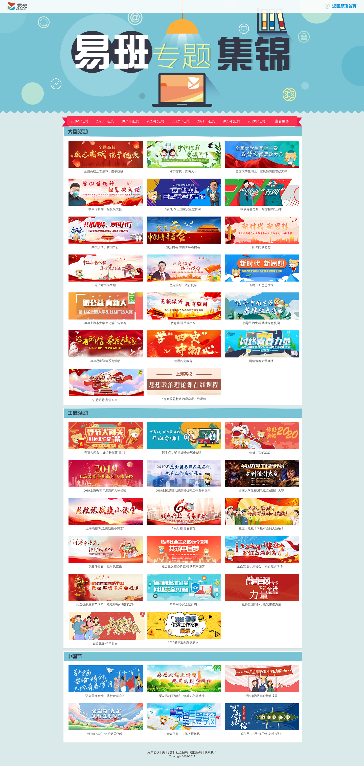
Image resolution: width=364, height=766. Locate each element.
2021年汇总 (206, 121)
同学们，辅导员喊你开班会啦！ (183, 452)
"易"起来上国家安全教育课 (183, 209)
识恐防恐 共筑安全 (105, 400)
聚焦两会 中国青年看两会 (183, 247)
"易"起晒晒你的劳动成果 (261, 696)
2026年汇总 (79, 121)
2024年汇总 (130, 121)
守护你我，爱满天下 (183, 171)
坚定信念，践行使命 (183, 285)
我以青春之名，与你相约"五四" (261, 209)
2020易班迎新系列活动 (105, 361)
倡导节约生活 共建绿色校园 (261, 323)
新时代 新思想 (261, 247)
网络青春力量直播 (261, 361)
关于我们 (168, 752)
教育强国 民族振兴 (183, 323)
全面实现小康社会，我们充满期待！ (261, 566)
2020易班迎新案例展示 (183, 642)
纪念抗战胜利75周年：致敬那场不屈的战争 (105, 604)
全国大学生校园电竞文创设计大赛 (261, 490)
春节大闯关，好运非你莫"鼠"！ (105, 452)
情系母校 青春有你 (183, 528)
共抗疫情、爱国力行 (105, 247)
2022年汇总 (181, 121)
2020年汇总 (231, 121)
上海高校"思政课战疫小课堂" (105, 528)
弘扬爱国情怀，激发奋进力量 (261, 604)
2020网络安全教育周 (183, 604)
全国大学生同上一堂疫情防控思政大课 (261, 171)
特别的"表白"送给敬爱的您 (105, 734)
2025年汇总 (105, 121)
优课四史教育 (183, 361)
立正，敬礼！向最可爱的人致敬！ (261, 528)
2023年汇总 (155, 121)
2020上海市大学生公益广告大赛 (105, 323)
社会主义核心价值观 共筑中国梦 (183, 566)
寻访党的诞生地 (105, 285)
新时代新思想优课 (261, 285)
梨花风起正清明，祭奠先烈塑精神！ (183, 696)
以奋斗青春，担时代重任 (105, 566)
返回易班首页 (344, 6)
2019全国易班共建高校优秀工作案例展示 (183, 490)
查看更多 (282, 121)
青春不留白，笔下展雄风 (183, 734)
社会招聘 (182, 752)
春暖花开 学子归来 (105, 644)
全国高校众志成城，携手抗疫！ (105, 171)
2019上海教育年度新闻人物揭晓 (105, 490)
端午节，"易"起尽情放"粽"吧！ (261, 734)
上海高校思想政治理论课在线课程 (183, 399)
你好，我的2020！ (261, 452)
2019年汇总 (256, 121)
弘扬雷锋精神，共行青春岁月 (105, 696)
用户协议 (153, 752)
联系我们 (210, 752)
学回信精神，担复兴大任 (105, 209)
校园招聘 (196, 752)
